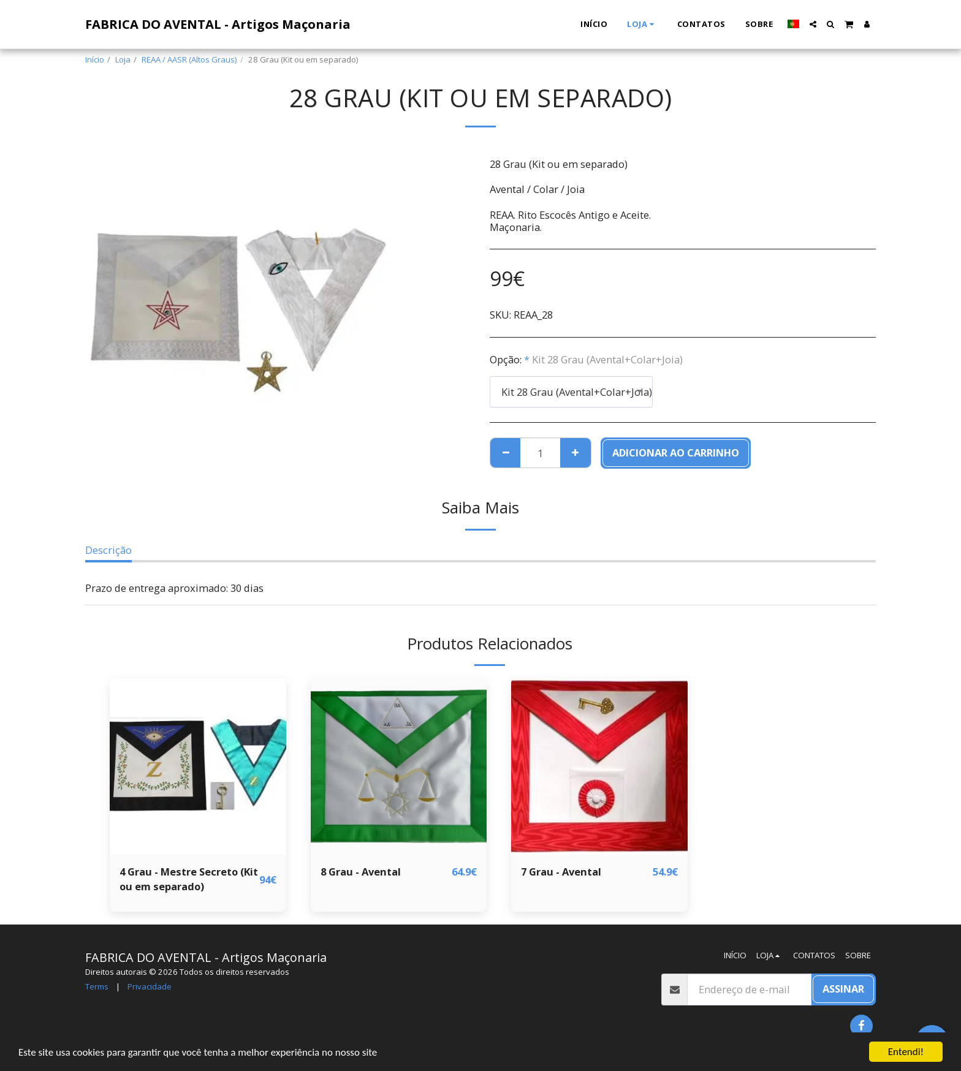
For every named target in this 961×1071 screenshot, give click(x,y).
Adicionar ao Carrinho (675, 452)
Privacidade (149, 986)
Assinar (843, 989)
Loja (123, 59)
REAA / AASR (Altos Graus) (189, 59)
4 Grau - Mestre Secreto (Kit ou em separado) (189, 879)
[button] (813, 24)
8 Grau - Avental (361, 872)
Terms (96, 986)
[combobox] (571, 391)
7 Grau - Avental (561, 872)
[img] (198, 766)
